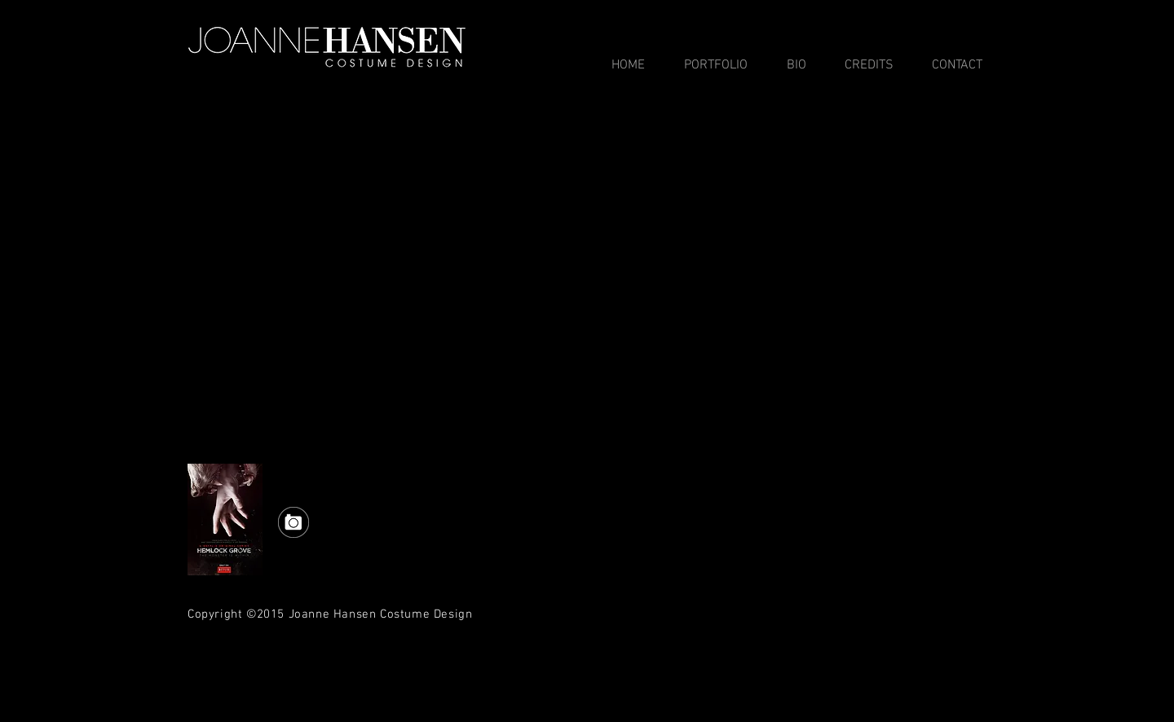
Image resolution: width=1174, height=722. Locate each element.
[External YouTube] (587, 288)
